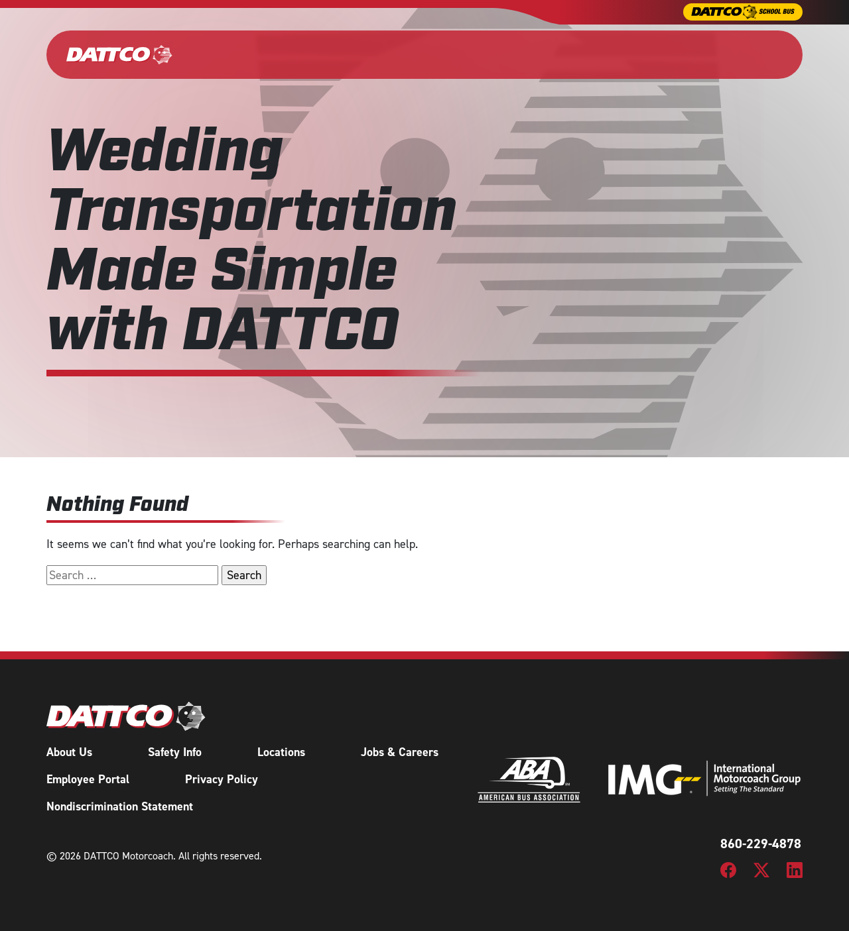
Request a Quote (752, 54)
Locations (281, 752)
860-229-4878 (760, 843)
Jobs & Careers (399, 752)
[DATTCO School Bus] (743, 12)
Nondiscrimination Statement (119, 806)
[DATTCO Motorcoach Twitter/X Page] (761, 869)
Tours (562, 54)
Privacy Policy (221, 779)
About (615, 54)
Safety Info (175, 752)
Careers (675, 54)
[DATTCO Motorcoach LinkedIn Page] (795, 869)
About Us (69, 752)
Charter (291, 54)
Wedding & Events (381, 54)
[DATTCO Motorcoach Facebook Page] (728, 869)
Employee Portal (87, 779)
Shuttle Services (481, 54)
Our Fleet (235, 54)
